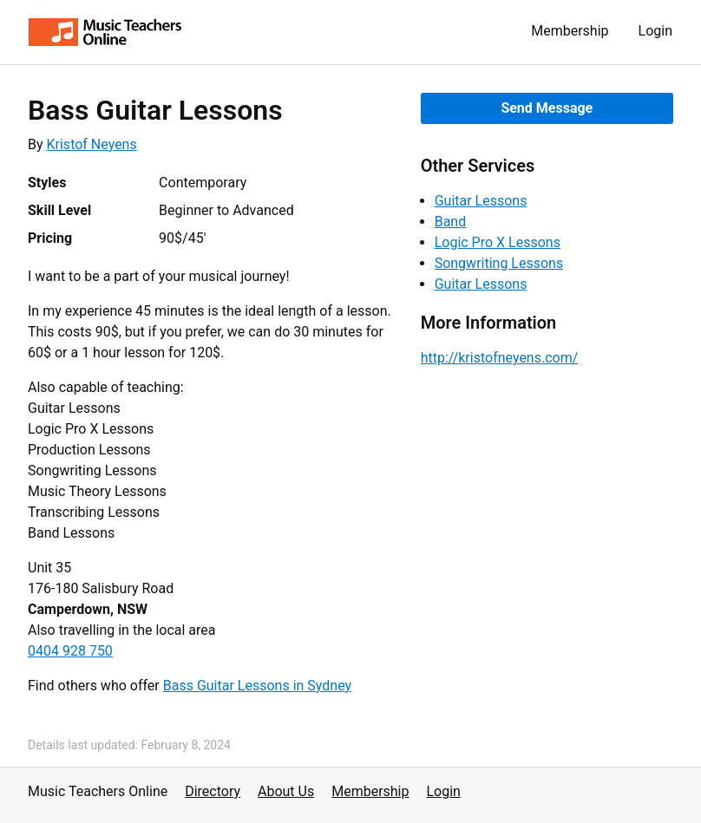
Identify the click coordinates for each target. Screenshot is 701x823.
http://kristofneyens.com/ (500, 357)
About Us (286, 791)
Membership (569, 31)
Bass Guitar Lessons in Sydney (257, 685)
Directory (212, 791)
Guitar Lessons (481, 201)
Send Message (547, 108)
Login (655, 31)
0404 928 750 (70, 651)
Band (451, 221)
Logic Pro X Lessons (497, 242)
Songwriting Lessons (499, 263)
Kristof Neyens (92, 144)
